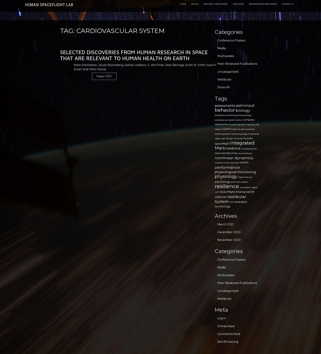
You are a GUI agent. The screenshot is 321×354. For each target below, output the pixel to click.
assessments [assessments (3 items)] (225, 106)
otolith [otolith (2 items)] (244, 162)
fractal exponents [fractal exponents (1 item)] (223, 134)
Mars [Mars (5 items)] (220, 148)
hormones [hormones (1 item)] (238, 138)
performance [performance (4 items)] (227, 167)
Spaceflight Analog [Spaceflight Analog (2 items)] (232, 191)
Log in (221, 318)
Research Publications (215, 4)
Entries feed (225, 326)
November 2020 (229, 240)
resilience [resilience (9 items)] (227, 186)
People (195, 4)
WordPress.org (227, 341)
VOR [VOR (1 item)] (231, 202)
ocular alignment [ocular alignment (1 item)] (231, 163)
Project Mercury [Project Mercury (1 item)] (245, 177)
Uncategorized (228, 71)
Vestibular (224, 79)
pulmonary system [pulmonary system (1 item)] (239, 182)
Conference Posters (231, 40)
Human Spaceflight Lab (49, 4)
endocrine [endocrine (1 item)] (235, 129)
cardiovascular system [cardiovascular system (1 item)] (225, 120)
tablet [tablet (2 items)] (250, 191)
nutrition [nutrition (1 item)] (219, 163)
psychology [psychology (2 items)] (222, 181)
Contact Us (287, 4)
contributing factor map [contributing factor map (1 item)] (239, 125)
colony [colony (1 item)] (239, 120)
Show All (223, 87)
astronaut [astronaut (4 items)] (245, 105)
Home (183, 4)
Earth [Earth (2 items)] (227, 129)
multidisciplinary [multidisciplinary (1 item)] (249, 149)
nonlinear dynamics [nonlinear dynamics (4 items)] (234, 157)
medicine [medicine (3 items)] (233, 148)
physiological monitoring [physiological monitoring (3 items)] (235, 172)
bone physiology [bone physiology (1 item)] (243, 115)
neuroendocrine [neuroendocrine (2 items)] (226, 153)
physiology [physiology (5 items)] (226, 176)
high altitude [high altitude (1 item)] (227, 138)
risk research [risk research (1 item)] (245, 187)
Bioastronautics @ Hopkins (263, 4)
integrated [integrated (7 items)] (242, 143)
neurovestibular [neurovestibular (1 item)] (245, 153)
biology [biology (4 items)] (243, 110)
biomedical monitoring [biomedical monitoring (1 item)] (225, 115)
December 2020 (229, 232)
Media (221, 48)
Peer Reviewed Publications (237, 63)
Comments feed (228, 334)
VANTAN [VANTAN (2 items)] (220, 197)
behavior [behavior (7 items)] (225, 110)
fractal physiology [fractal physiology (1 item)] (239, 134)
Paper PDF (141, 76)
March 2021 (225, 224)
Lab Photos (238, 4)
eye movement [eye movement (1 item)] (248, 129)
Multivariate (225, 56)
